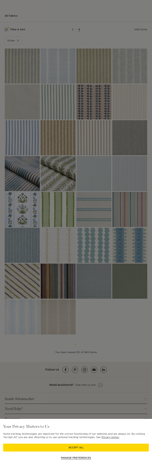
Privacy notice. (111, 437)
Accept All (76, 447)
